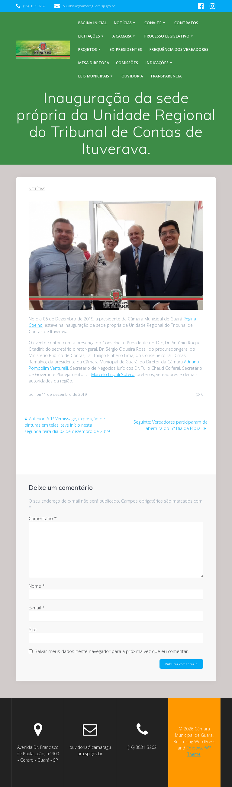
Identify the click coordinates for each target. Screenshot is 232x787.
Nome (37, 586)
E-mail (37, 608)
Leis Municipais (93, 76)
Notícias (123, 22)
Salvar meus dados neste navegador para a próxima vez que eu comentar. (112, 651)
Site (33, 629)
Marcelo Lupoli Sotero (112, 374)
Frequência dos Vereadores (178, 49)
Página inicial (92, 22)
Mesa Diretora (93, 62)
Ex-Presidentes (125, 49)
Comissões (127, 62)
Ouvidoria (132, 76)
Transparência (166, 76)
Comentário (43, 518)
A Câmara (121, 36)
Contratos (186, 22)
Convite (153, 22)
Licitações (89, 36)
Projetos (87, 49)
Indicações (157, 62)
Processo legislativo (166, 36)
